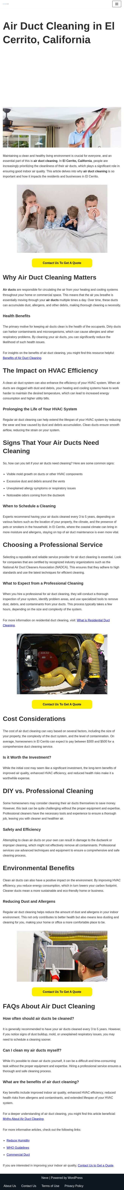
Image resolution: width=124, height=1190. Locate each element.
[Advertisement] (62, 78)
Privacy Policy (74, 1186)
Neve (44, 1177)
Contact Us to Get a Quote (62, 263)
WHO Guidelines (18, 1147)
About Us (10, 1186)
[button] (62, 262)
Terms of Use (50, 1186)
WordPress (75, 1177)
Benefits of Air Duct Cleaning (22, 358)
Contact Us (28, 1186)
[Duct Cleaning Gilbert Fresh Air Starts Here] (7, 4)
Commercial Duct (18, 1154)
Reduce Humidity (18, 1140)
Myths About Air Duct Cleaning (23, 1119)
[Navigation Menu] (116, 4)
